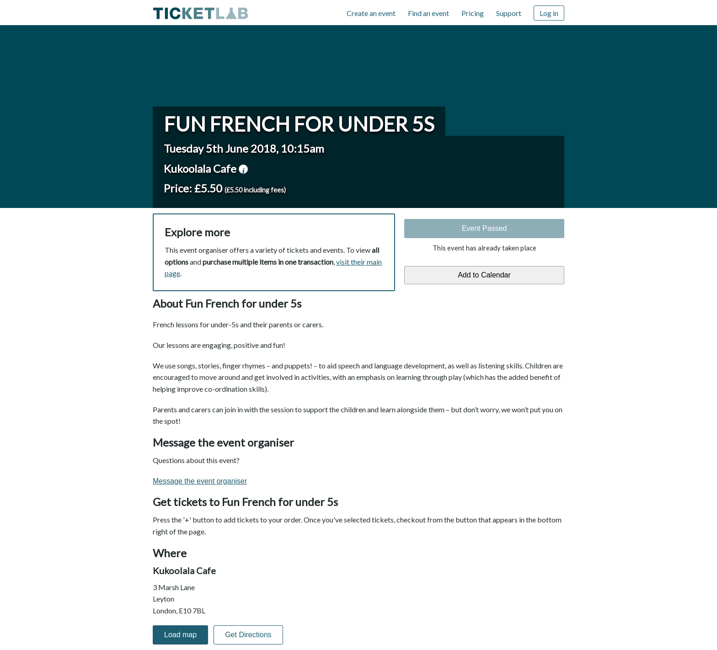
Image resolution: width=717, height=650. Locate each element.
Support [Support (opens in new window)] (508, 13)
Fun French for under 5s (299, 124)
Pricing (472, 13)
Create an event (371, 13)
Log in (549, 13)
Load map (180, 635)
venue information (243, 169)
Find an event (428, 13)
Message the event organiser (200, 481)
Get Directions (248, 635)
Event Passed (484, 228)
